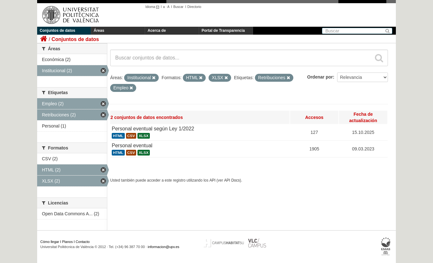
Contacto (83, 242)
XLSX (144, 136)
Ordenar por (320, 77)
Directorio (194, 7)
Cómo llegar (49, 242)
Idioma (153, 7)
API (213, 180)
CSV (131, 136)
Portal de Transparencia (223, 30)
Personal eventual (132, 145)
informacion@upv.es (163, 247)
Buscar (178, 7)
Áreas (99, 30)
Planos (67, 242)
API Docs (232, 180)
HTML (118, 136)
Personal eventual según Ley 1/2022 (153, 128)
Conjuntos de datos (57, 30)
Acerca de (157, 30)
